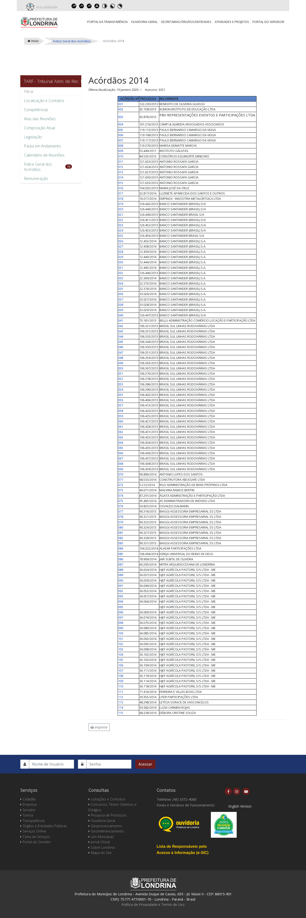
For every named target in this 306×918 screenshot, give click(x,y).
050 (120, 368)
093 (120, 596)
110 (120, 686)
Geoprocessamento (106, 826)
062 (120, 432)
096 (120, 612)
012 (120, 167)
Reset (89, 6)
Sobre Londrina (103, 847)
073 (120, 490)
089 (120, 575)
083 (120, 543)
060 (120, 421)
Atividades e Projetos (232, 22)
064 (120, 442)
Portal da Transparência (107, 22)
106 (120, 665)
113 (120, 702)
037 (120, 299)
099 (120, 628)
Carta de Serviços (36, 836)
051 (120, 373)
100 (120, 633)
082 (120, 538)
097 (120, 617)
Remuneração (36, 178)
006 (120, 135)
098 (120, 623)
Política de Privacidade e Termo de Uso (153, 904)
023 (120, 225)
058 (120, 411)
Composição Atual (39, 127)
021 (120, 214)
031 (120, 267)
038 (120, 304)
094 (120, 601)
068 (120, 463)
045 (120, 342)
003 (120, 117)
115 (120, 713)
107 (120, 670)
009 (120, 151)
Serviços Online (34, 831)
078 (120, 516)
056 (120, 400)
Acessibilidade (46, 7)
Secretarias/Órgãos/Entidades (186, 22)
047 (120, 352)
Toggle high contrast (104, 6)
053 (120, 384)
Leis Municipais (102, 836)
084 (120, 548)
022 (120, 220)
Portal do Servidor (268, 22)
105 (120, 660)
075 (120, 501)
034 (120, 283)
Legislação (33, 137)
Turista (28, 815)
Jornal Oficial (100, 842)
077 (120, 511)
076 (120, 506)
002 (120, 109)
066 (120, 453)
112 (120, 697)
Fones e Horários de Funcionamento (186, 805)
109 (120, 681)
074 (120, 495)
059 (120, 416)
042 (120, 326)
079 (120, 522)
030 (120, 262)
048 (120, 358)
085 (120, 554)
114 (120, 707)
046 (120, 347)
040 (120, 315)
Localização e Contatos (44, 100)
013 (120, 172)
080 (120, 527)
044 (120, 336)
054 (120, 389)
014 (120, 177)
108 (120, 676)
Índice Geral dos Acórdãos (38, 167)
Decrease (81, 6)
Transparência (33, 820)
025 (120, 235)
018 (120, 198)
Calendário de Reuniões (44, 155)
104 (120, 654)
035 (120, 288)
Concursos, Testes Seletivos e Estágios (112, 807)
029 (120, 257)
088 (120, 569)
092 (120, 591)
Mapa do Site (101, 852)
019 (120, 204)
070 (120, 474)
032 (120, 273)
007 (120, 140)
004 (120, 124)
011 (120, 161)
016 (120, 188)
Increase (74, 6)
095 (120, 607)
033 (120, 278)
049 (120, 363)
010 (120, 156)
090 (120, 580)
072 (120, 485)
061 (120, 426)
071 (120, 479)
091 (120, 585)
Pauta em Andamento (42, 146)
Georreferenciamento (107, 831)
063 (120, 437)
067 (120, 458)
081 (120, 532)
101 (120, 639)
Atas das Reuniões (40, 118)
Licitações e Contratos (108, 799)
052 (120, 379)
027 (120, 246)
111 (120, 692)
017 (120, 193)
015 (120, 183)
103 (120, 649)
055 (120, 395)
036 (120, 294)
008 (120, 145)
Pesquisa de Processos (109, 815)
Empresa (30, 804)
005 (120, 130)
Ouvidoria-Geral (144, 22)
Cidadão (29, 799)
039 (120, 310)
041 (120, 320)
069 (120, 469)
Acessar (145, 764)
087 (120, 564)
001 (120, 104)
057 (120, 405)
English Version (239, 806)
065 (120, 448)
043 (120, 331)
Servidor (29, 810)
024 (120, 230)
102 (120, 644)
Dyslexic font (97, 6)
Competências (36, 109)
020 (120, 209)
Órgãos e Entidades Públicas (45, 826)
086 (120, 559)
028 (120, 251)
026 (120, 241)
